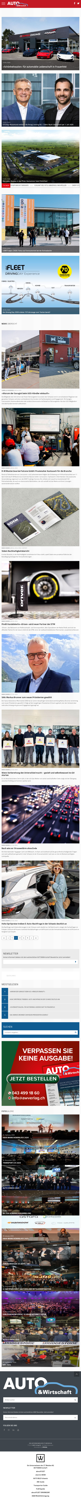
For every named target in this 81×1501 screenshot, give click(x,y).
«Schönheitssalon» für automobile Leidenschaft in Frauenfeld (32, 1007)
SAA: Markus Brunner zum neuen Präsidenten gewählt (29, 1015)
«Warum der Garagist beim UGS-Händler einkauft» (27, 991)
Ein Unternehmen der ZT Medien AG (40, 1465)
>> (36, 938)
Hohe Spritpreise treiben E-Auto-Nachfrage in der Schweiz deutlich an (35, 999)
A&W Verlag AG (36, 1445)
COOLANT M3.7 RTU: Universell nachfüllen (54, 185)
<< (4, 938)
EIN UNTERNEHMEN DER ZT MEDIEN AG (40, 1443)
